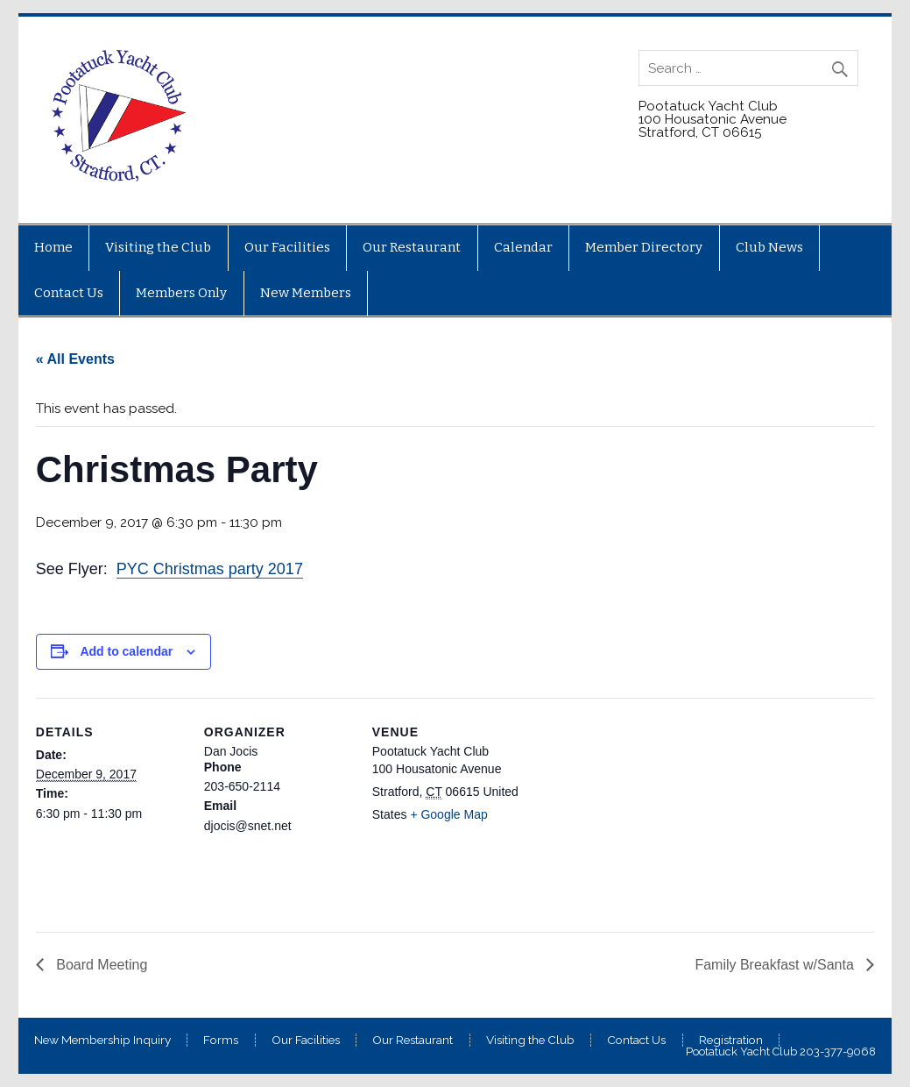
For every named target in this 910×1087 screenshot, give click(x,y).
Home (53, 247)
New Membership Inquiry (102, 1040)
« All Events (75, 359)
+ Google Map (448, 814)
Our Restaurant (412, 247)
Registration (731, 1040)
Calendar (523, 247)
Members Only (181, 293)
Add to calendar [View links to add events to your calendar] (126, 651)
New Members (305, 293)
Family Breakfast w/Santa (776, 964)
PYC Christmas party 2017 (209, 569)
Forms (220, 1040)
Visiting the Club (158, 247)
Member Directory (643, 247)
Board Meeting (100, 964)
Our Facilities (287, 247)
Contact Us (68, 293)
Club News (769, 247)
